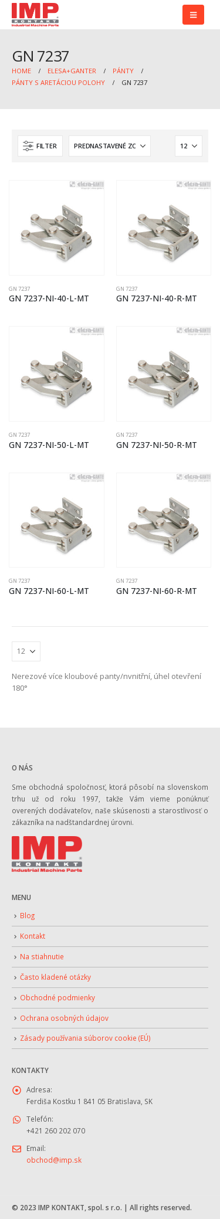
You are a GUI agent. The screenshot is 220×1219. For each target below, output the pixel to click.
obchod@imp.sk (54, 1159)
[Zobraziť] (188, 146)
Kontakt (32, 935)
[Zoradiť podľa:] (110, 146)
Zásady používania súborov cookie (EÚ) (85, 1038)
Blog (27, 915)
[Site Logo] (35, 15)
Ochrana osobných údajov (64, 1018)
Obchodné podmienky (57, 997)
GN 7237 (19, 289)
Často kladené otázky (55, 977)
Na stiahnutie (42, 956)
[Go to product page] (56, 228)
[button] (193, 15)
